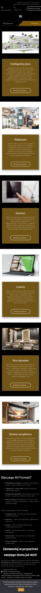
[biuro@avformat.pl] (2, 7)
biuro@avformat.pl (6, 10)
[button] (20, 16)
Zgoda (21, 590)
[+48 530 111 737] (15, 7)
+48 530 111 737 (18, 10)
